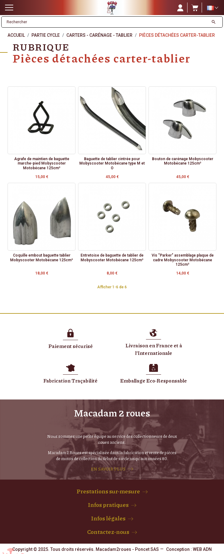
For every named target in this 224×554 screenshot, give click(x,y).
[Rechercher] (105, 22)
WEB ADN (202, 549)
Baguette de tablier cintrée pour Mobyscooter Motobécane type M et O (112, 163)
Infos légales (108, 518)
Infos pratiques (108, 505)
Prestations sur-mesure (108, 491)
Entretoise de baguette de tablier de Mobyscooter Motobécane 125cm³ (112, 257)
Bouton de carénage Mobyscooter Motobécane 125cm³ (182, 161)
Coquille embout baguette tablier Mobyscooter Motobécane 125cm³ (41, 257)
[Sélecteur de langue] (212, 8)
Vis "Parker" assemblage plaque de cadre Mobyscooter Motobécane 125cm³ (183, 260)
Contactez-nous (108, 532)
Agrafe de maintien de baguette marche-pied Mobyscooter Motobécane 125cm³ (41, 163)
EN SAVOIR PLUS (108, 469)
